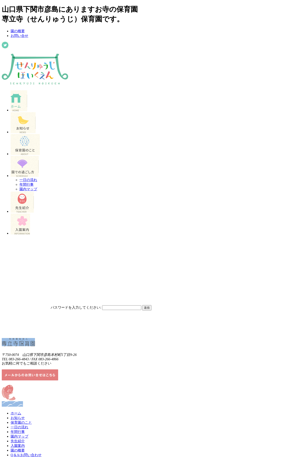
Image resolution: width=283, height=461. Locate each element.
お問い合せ (19, 36)
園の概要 (18, 31)
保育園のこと (21, 422)
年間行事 (26, 184)
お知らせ (18, 418)
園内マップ (28, 189)
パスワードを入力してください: (76, 307)
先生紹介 (18, 441)
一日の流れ (28, 180)
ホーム (16, 413)
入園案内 (18, 446)
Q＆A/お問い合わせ (26, 455)
